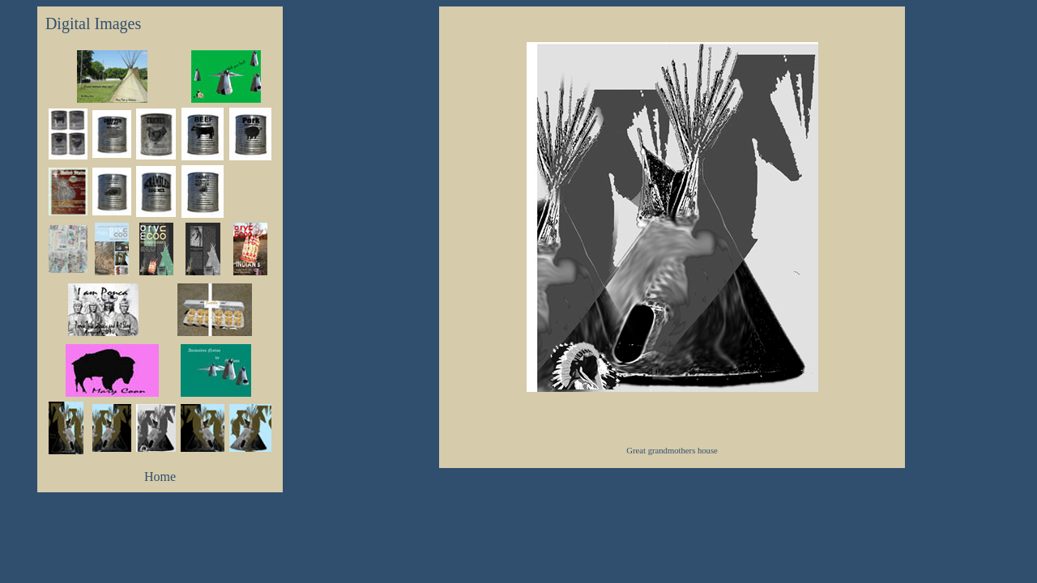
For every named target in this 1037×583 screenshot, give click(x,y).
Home (160, 476)
